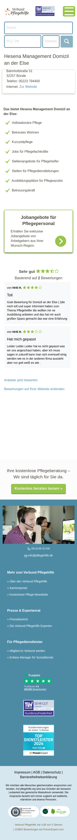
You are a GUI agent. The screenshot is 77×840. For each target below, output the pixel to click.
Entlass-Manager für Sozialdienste (31, 657)
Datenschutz (52, 772)
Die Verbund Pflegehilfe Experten (30, 626)
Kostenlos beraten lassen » (38, 488)
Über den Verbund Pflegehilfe (28, 581)
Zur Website (28, 86)
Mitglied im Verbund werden (27, 650)
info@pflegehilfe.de (40, 555)
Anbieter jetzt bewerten (21, 380)
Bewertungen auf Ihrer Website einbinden (34, 389)
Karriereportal (18, 588)
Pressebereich (18, 619)
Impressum (22, 772)
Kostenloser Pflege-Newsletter (28, 594)
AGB (36, 772)
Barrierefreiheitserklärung (38, 777)
